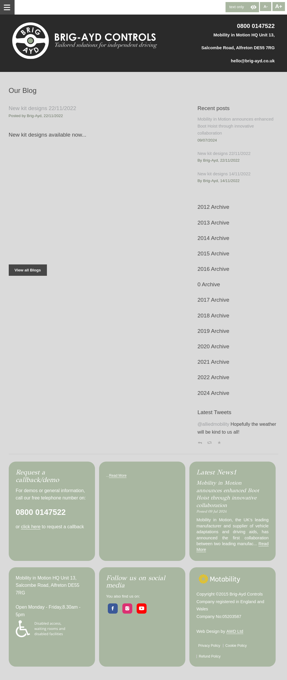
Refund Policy (210, 656)
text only (236, 7)
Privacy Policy (209, 645)
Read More (117, 476)
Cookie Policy (236, 645)
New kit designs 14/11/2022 (224, 174)
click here (31, 526)
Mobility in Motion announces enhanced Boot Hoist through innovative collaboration (236, 126)
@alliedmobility (213, 424)
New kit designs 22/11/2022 (42, 108)
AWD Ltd (234, 631)
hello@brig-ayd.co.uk (253, 61)
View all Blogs (28, 270)
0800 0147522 (256, 26)
